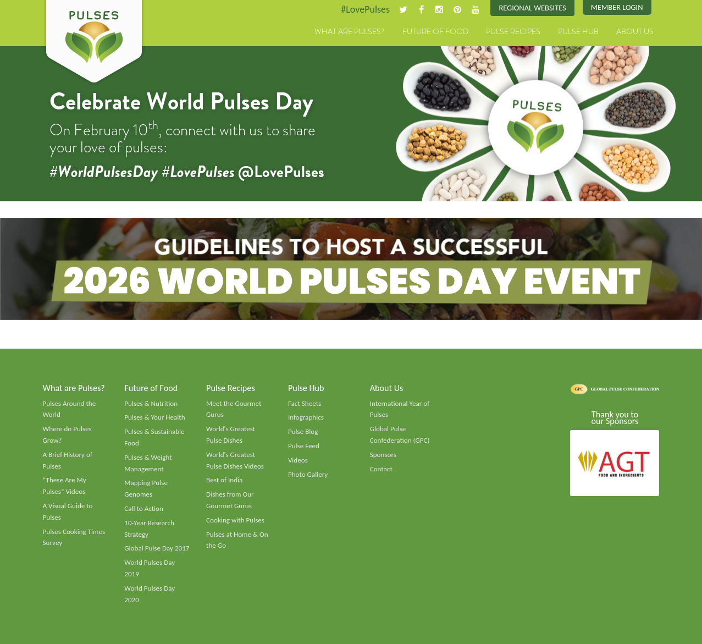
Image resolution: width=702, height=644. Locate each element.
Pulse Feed (303, 446)
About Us (635, 31)
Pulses (94, 43)
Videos (298, 460)
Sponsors (383, 454)
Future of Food (435, 31)
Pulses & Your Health (154, 417)
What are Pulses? (349, 31)
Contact (381, 469)
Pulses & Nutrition (151, 403)
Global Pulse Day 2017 (156, 548)
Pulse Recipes (513, 31)
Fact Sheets (304, 403)
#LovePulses (365, 9)
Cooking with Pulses (235, 520)
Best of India (224, 480)
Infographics (306, 417)
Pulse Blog (303, 431)
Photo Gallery (308, 474)
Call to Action (143, 508)
